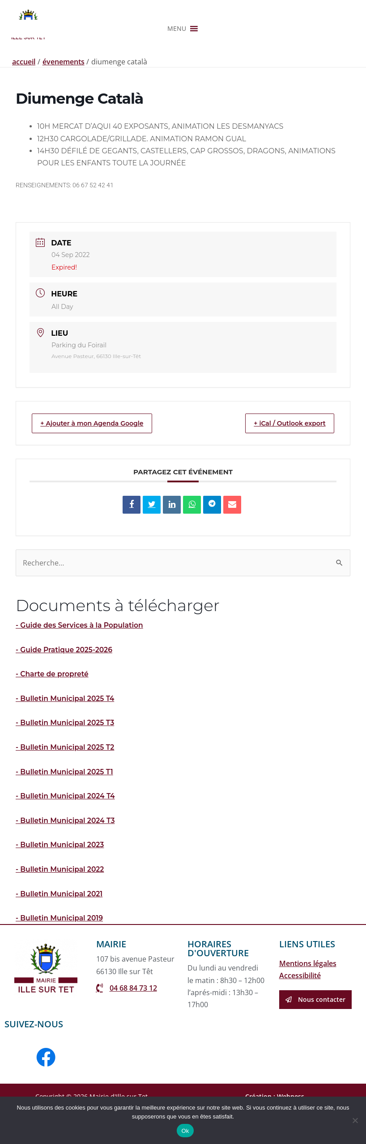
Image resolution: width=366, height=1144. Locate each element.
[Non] (354, 1120)
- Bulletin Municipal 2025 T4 (66, 734)
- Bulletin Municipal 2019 (61, 953)
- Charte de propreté (53, 709)
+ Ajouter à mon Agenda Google (100, 458)
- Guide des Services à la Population (81, 661)
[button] (176, 76)
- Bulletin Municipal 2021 (60, 928)
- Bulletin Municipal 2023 (61, 879)
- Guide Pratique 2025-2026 (65, 685)
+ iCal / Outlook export (282, 458)
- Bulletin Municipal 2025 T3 (66, 758)
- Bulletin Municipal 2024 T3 (67, 855)
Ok (185, 1130)
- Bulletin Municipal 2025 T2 (66, 782)
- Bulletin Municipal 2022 (61, 904)
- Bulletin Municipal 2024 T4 (67, 831)
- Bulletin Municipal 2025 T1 (66, 806)
